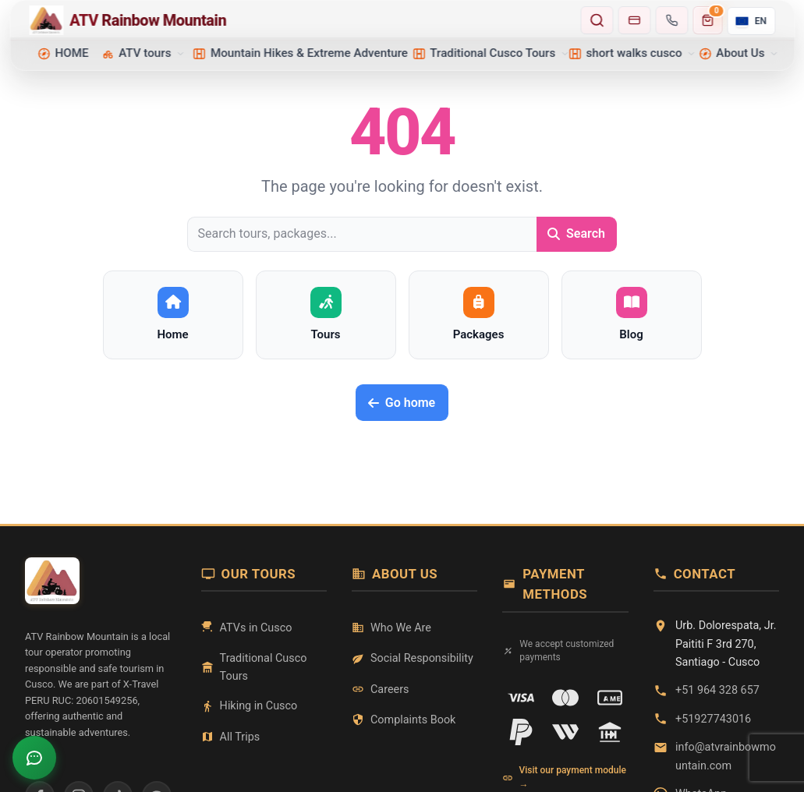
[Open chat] (34, 758)
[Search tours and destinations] (597, 20)
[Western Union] (565, 732)
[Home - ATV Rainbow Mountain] (300, 20)
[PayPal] (521, 732)
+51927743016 (713, 719)
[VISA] (521, 697)
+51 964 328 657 (717, 690)
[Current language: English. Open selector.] (751, 21)
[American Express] (610, 697)
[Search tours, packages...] (362, 234)
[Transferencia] (610, 732)
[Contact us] (672, 20)
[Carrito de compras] (708, 20)
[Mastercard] (565, 697)
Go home (401, 402)
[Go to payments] (634, 20)
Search (576, 233)
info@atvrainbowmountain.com (725, 756)
